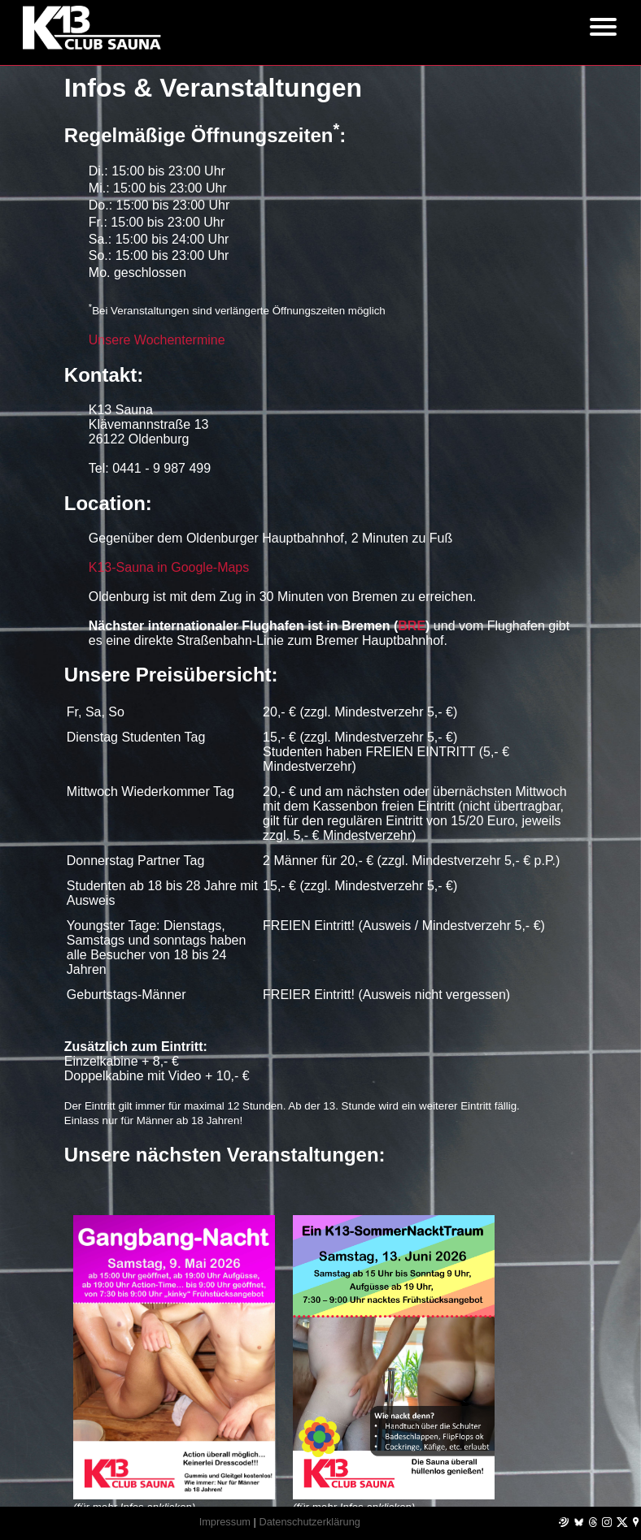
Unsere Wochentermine (157, 340)
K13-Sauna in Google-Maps (169, 567)
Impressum (225, 1522)
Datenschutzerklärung (309, 1522)
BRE (411, 626)
